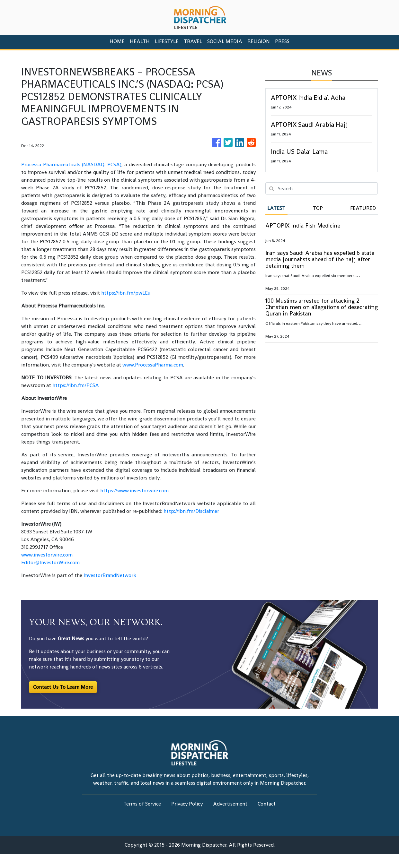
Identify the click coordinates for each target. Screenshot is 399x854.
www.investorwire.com (47, 554)
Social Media (224, 41)
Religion (258, 41)
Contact (267, 803)
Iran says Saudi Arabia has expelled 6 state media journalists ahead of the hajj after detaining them (319, 259)
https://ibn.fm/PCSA (75, 385)
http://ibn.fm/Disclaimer (191, 511)
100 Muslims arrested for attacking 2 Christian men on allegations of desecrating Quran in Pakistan (321, 307)
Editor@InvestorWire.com (50, 562)
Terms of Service (142, 803)
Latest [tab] (276, 208)
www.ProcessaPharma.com (152, 364)
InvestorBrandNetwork (110, 575)
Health (140, 41)
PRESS (282, 41)
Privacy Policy (187, 803)
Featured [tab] (363, 208)
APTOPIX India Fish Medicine (302, 225)
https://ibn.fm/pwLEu (125, 292)
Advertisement (230, 803)
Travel (193, 41)
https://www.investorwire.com (134, 490)
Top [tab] (318, 208)
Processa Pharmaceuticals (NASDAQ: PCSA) (71, 164)
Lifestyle (167, 41)
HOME (117, 41)
